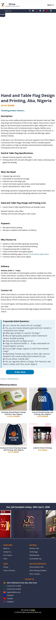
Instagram (10, 602)
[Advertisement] (28, 480)
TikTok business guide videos (38, 254)
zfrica (33, 610)
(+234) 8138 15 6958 (14, 586)
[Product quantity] (3, 372)
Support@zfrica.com (14, 592)
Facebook (10, 595)
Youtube (10, 598)
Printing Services (13, 379)
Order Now (20, 372)
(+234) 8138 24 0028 (13, 589)
